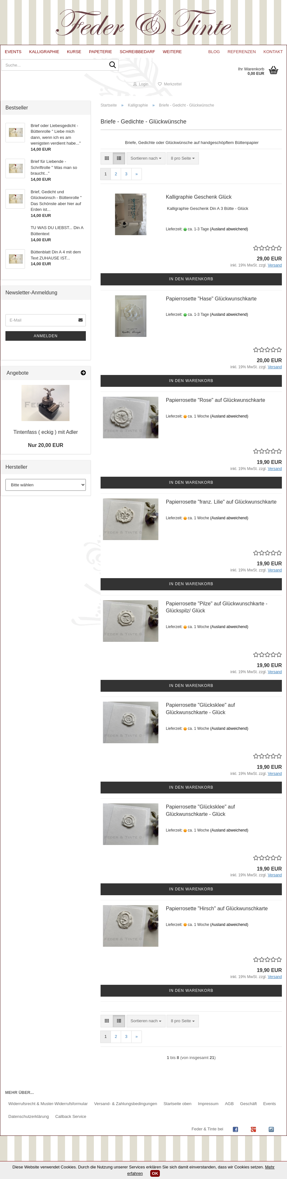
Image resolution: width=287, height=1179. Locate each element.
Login (236, 95)
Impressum (208, 1115)
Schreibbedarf (137, 51)
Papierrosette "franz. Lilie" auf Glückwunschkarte (221, 513)
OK (155, 1173)
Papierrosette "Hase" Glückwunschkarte (211, 310)
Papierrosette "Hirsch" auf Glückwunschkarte (217, 919)
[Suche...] (109, 71)
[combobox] (146, 169)
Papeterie (100, 51)
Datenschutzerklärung (28, 1128)
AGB (229, 1115)
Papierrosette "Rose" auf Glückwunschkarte (215, 411)
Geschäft (248, 1115)
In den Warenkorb (191, 290)
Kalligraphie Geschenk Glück (199, 208)
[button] (107, 169)
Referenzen (241, 51)
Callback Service (70, 1128)
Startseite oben (177, 1115)
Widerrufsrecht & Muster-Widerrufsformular (48, 1115)
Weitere (172, 51)
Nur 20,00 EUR (45, 456)
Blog (214, 51)
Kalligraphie (44, 51)
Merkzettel (265, 95)
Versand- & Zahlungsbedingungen (125, 1115)
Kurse (74, 51)
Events (13, 51)
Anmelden (46, 347)
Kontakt (273, 51)
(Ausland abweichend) (229, 240)
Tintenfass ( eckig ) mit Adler (45, 443)
